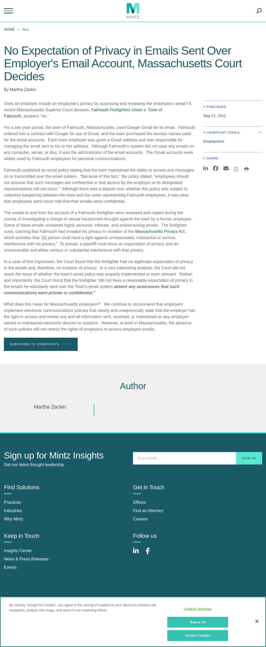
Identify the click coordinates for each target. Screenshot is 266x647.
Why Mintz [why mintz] (13, 519)
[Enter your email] (197, 458)
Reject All (197, 622)
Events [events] (10, 567)
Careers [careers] (140, 519)
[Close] (257, 621)
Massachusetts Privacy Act (159, 231)
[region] (133, 622)
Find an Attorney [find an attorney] (148, 510)
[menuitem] (10, 29)
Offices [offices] (139, 502)
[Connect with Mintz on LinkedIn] (138, 553)
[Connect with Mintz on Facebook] (151, 553)
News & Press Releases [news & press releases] (26, 559)
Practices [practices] (12, 502)
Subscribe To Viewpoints (41, 344)
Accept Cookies (198, 635)
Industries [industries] (13, 510)
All (26, 29)
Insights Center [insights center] (18, 550)
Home (9, 29)
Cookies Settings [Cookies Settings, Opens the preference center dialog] (198, 609)
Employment (213, 141)
